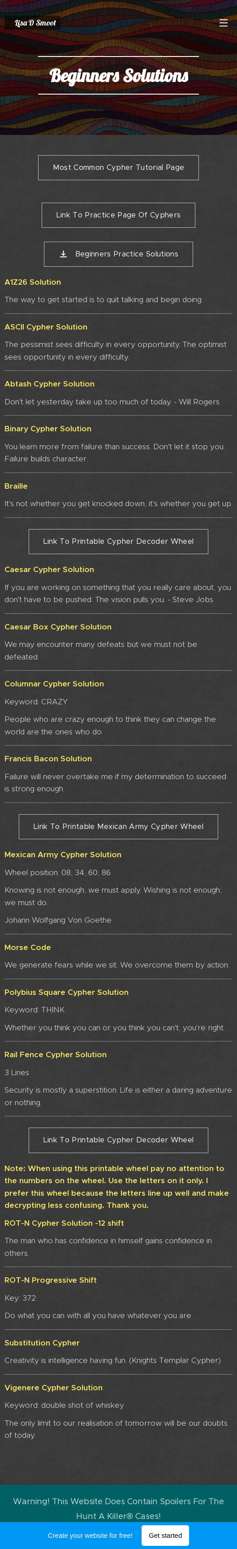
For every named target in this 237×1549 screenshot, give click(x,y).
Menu (224, 22)
